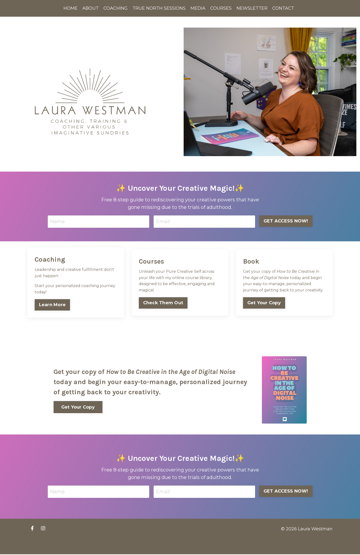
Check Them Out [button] (163, 303)
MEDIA (197, 8)
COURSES (221, 8)
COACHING (115, 8)
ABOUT (90, 8)
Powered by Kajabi (317, 542)
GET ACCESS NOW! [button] (286, 221)
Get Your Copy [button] (264, 303)
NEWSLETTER (251, 8)
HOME (70, 8)
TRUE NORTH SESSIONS (159, 8)
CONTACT (283, 8)
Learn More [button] (52, 305)
